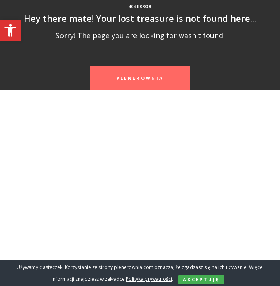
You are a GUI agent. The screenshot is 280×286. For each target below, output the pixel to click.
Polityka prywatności (149, 279)
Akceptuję (201, 279)
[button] (10, 30)
